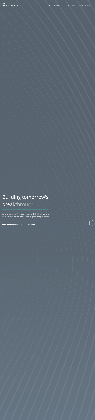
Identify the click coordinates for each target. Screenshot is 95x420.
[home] (10, 4)
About (49, 5)
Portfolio (74, 5)
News (81, 5)
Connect (87, 5)
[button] (58, 5)
